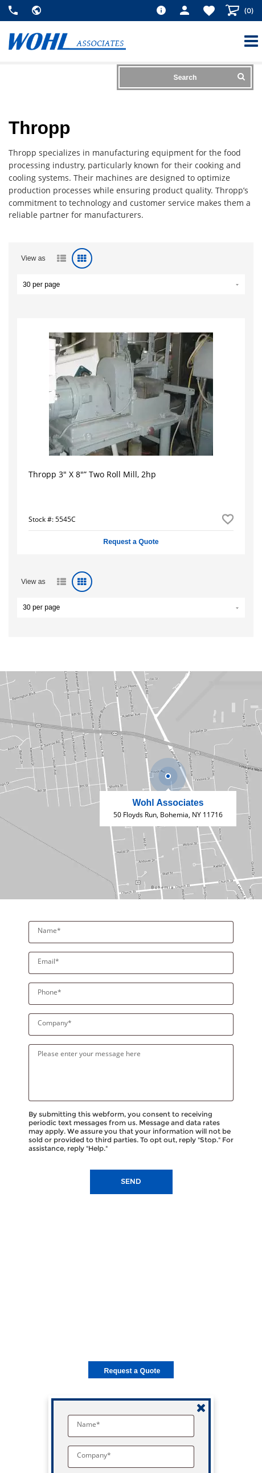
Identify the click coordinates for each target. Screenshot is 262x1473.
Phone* (50, 992)
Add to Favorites (228, 519)
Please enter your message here (89, 1053)
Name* (50, 930)
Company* (55, 1023)
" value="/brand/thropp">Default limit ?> (131, 284)
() (248, 10)
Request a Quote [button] (130, 542)
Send (131, 1181)
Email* (49, 961)
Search (209, 77)
